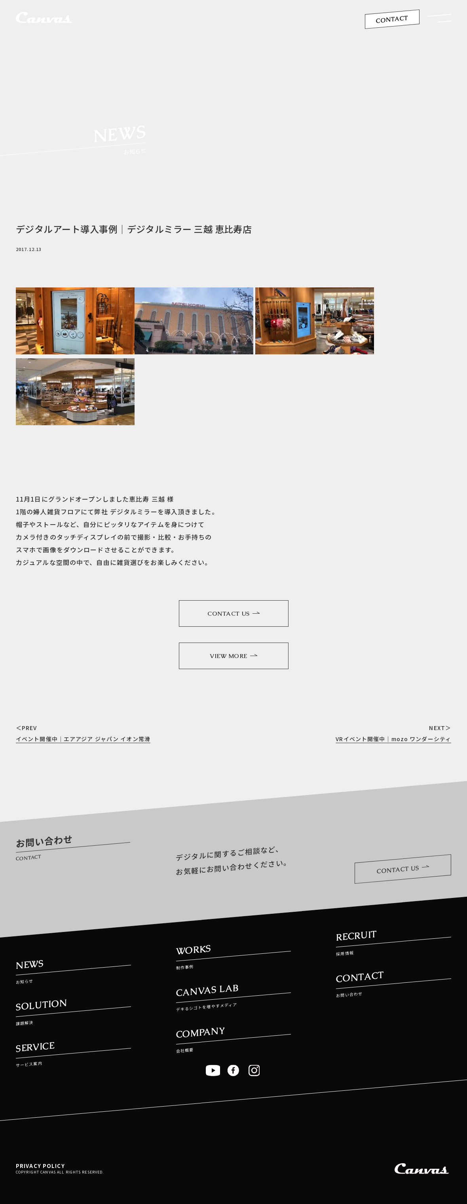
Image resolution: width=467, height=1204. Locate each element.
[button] (439, 20)
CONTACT (392, 19)
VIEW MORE (233, 656)
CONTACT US (233, 613)
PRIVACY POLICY (40, 1166)
